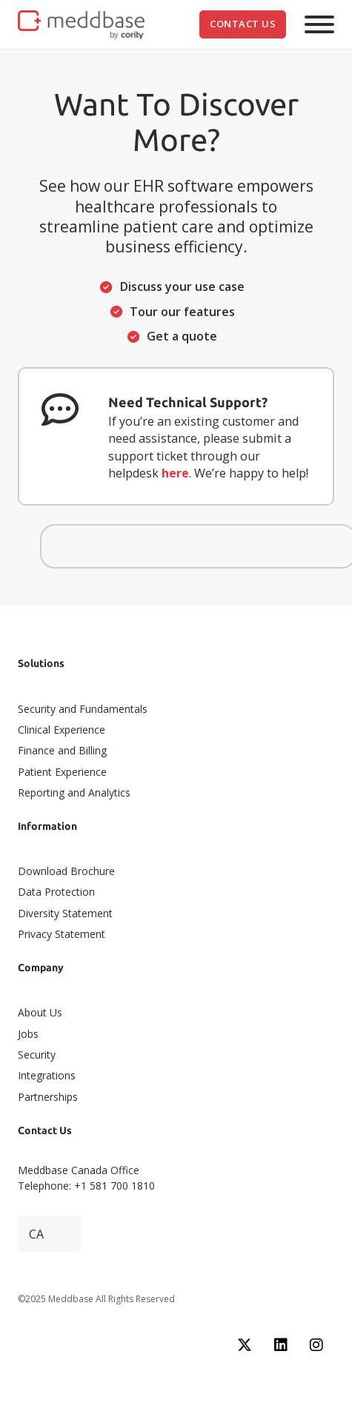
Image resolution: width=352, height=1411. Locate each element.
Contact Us (243, 23)
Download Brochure (66, 871)
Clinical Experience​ (61, 730)
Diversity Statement (65, 913)
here (175, 473)
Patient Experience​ (62, 772)
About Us (40, 1012)
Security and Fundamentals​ (82, 709)
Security (37, 1055)
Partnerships (48, 1097)
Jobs (28, 1034)
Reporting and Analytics (74, 792)
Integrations (47, 1075)
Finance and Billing (62, 750)
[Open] (319, 24)
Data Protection (56, 892)
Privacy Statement (61, 934)
